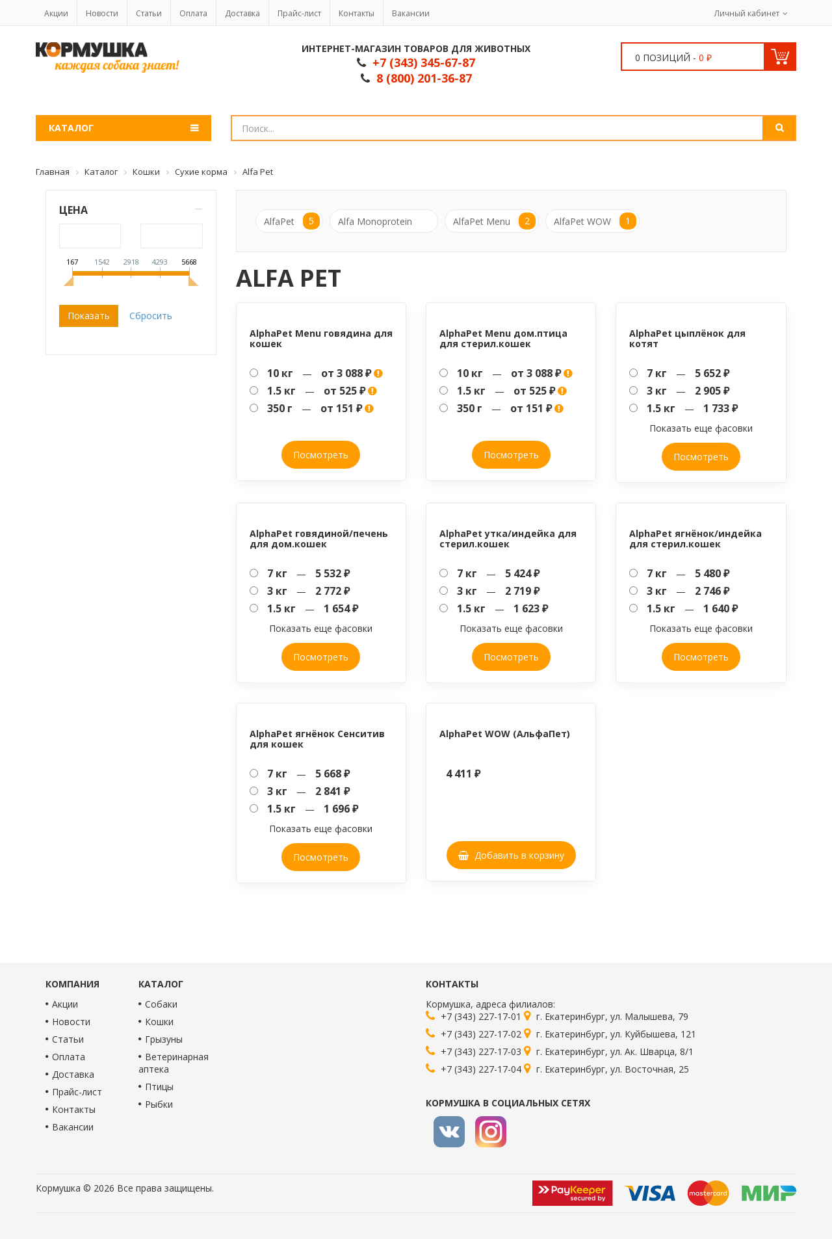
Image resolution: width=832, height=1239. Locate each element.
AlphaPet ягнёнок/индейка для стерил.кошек (695, 538)
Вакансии (411, 13)
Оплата (193, 13)
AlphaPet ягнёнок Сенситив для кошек (317, 738)
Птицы (159, 1086)
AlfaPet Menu (494, 221)
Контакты (356, 13)
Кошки (159, 1021)
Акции (56, 13)
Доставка (242, 13)
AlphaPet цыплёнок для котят (687, 338)
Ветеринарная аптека (173, 1062)
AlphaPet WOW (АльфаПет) (504, 733)
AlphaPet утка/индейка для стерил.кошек (508, 538)
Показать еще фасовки (701, 428)
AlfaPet (292, 221)
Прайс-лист (299, 13)
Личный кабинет (746, 13)
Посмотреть (320, 455)
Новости (102, 13)
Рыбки (159, 1104)
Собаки (161, 1004)
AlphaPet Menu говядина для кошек (321, 338)
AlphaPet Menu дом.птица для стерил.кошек (503, 338)
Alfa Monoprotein (375, 221)
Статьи (149, 13)
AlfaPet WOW (595, 221)
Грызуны (164, 1039)
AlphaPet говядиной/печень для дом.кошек (319, 538)
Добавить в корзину (511, 855)
